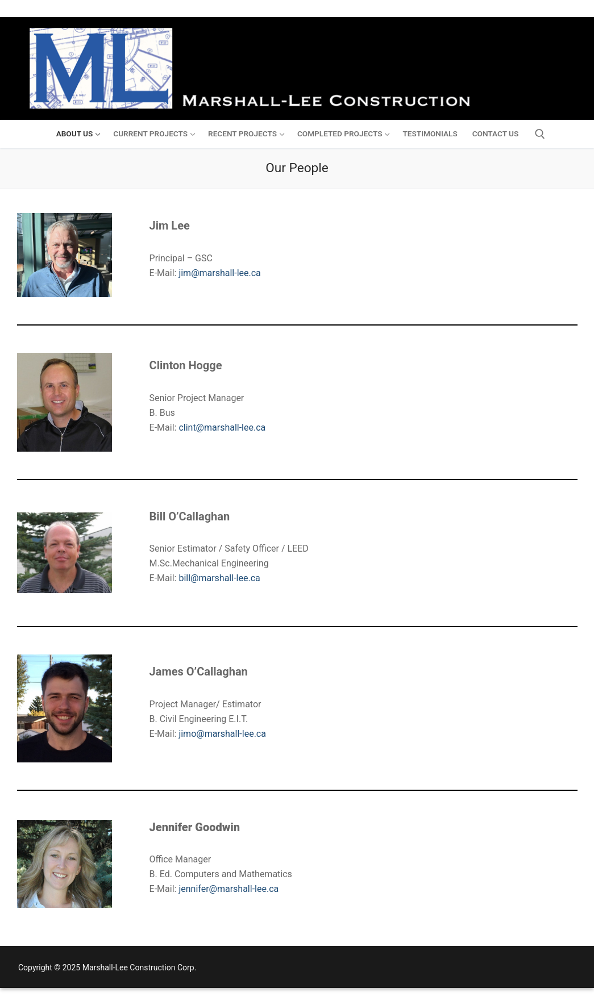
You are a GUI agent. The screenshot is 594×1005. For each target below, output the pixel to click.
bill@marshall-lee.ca (219, 578)
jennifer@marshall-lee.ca (228, 888)
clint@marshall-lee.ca (221, 427)
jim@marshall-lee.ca (219, 273)
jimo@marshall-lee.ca (222, 733)
